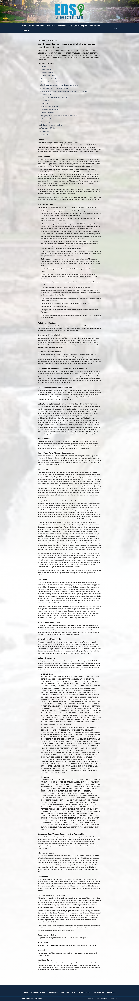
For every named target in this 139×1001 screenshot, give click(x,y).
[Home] (69, 11)
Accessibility (45, 134)
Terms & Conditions (101, 998)
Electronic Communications (50, 82)
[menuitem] (23, 25)
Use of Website (46, 70)
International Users (47, 119)
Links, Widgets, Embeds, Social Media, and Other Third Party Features (64, 91)
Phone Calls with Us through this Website (54, 88)
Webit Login (113, 998)
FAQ (70, 26)
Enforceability (45, 122)
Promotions (51, 26)
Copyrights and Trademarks (50, 110)
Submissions (45, 100)
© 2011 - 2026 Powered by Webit (32, 998)
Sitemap (90, 998)
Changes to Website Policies (50, 79)
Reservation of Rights (48, 128)
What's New (62, 26)
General (43, 67)
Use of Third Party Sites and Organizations (55, 97)
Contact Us (26, 31)
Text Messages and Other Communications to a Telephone (60, 85)
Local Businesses (95, 26)
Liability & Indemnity (47, 113)
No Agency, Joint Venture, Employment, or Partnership (59, 116)
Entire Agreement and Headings (51, 125)
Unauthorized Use (47, 73)
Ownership (44, 103)
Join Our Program (80, 26)
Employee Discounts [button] (36, 26)
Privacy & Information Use (49, 106)
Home (24, 26)
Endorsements (46, 94)
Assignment (45, 131)
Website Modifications (48, 76)
